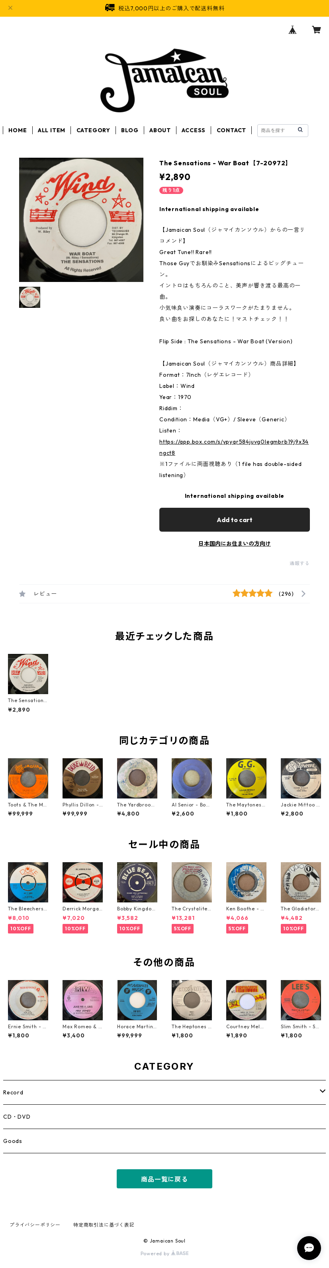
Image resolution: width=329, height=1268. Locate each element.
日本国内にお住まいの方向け (234, 543)
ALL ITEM (51, 130)
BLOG (129, 130)
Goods (12, 1141)
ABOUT (160, 130)
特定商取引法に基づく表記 (104, 1225)
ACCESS (194, 130)
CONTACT (232, 130)
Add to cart (235, 520)
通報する (300, 563)
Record (13, 1092)
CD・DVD (17, 1116)
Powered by (165, 1253)
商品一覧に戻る (164, 1179)
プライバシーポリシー (35, 1225)
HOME (17, 130)
